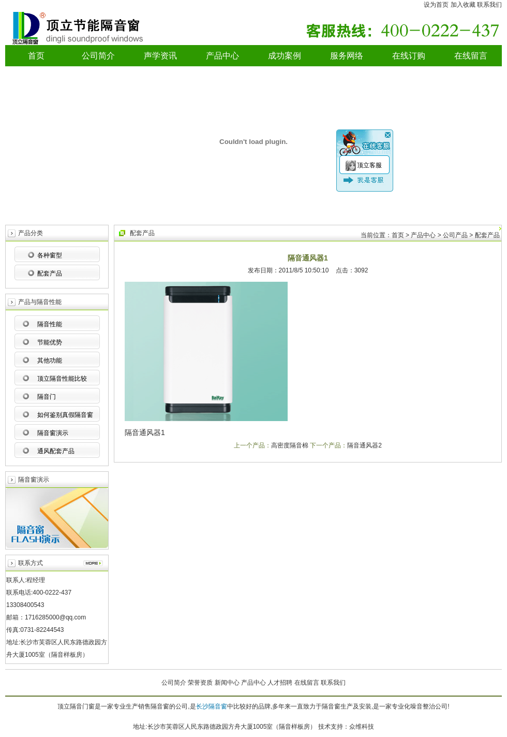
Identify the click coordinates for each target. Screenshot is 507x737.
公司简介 (98, 55)
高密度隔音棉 (289, 445)
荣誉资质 (200, 682)
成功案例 (284, 55)
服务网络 (346, 55)
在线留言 (470, 55)
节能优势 (49, 342)
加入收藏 (463, 4)
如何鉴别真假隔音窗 (65, 414)
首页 (36, 55)
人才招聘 (279, 682)
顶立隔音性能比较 (62, 378)
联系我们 (489, 4)
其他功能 (49, 360)
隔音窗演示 (52, 433)
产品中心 (222, 55)
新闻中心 (227, 682)
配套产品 (49, 273)
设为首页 (436, 4)
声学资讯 (160, 55)
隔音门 (46, 396)
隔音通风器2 (364, 445)
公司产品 (455, 235)
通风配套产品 (55, 451)
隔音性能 (49, 324)
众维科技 (361, 726)
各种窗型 (49, 255)
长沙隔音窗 (211, 706)
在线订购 (408, 55)
